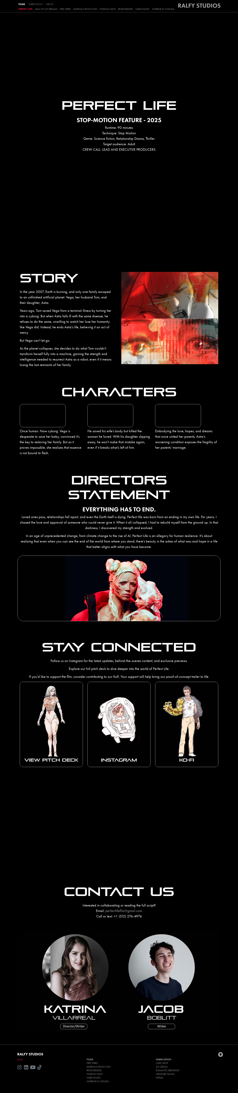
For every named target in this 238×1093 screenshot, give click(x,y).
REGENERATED (125, 9)
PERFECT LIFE (25, 9)
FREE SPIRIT (65, 9)
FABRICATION (35, 4)
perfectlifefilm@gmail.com (123, 911)
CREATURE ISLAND (165, 1074)
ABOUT (49, 4)
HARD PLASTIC (142, 9)
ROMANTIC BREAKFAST (167, 1070)
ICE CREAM (161, 1066)
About (20, 1059)
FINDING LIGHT (108, 9)
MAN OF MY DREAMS (46, 9)
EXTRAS (159, 1077)
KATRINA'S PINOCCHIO (85, 9)
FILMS (22, 4)
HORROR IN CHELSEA (163, 9)
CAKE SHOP (162, 1063)
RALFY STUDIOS (199, 5)
